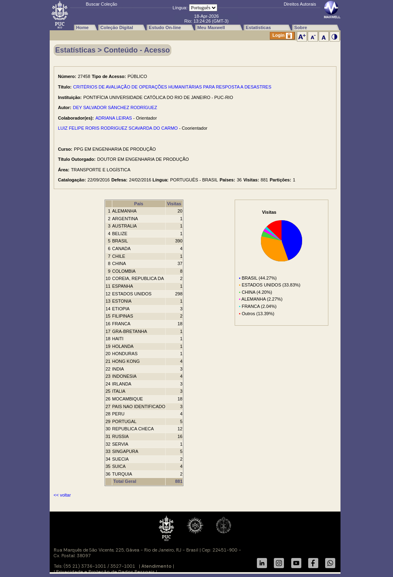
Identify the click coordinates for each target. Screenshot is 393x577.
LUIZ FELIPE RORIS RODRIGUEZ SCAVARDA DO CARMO (118, 128)
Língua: (179, 7)
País (138, 203)
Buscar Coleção (102, 4)
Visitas (174, 203)
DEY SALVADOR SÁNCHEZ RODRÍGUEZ (115, 107)
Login (282, 36)
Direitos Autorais (300, 4)
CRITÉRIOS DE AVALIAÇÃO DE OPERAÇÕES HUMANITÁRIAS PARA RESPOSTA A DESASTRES (172, 86)
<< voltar (62, 495)
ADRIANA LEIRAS (113, 118)
